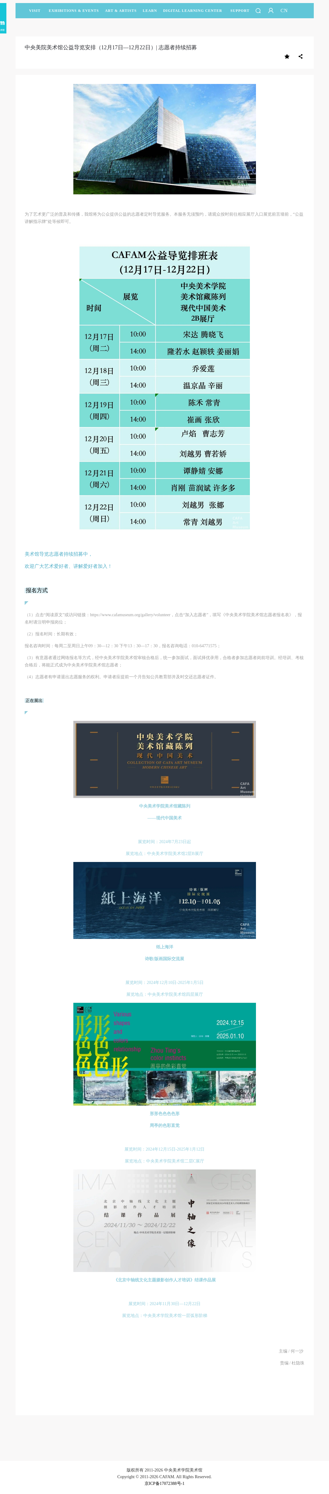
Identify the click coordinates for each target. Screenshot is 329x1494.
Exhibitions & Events (74, 13)
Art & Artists (121, 13)
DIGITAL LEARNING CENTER (192, 11)
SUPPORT (240, 13)
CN (284, 10)
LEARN (150, 13)
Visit (35, 11)
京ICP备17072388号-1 (164, 1483)
